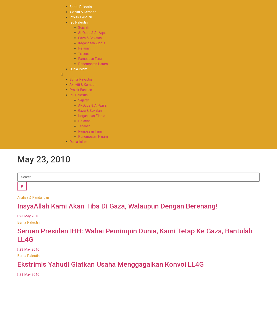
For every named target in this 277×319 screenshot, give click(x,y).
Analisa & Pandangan (33, 198)
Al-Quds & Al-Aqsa (92, 33)
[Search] (22, 186)
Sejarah (83, 28)
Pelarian (84, 48)
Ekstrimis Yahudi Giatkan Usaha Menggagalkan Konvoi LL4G (110, 264)
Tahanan (84, 53)
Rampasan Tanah (90, 59)
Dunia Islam (78, 69)
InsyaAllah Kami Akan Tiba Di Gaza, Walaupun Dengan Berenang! (117, 206)
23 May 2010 (28, 216)
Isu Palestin (78, 22)
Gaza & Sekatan (90, 38)
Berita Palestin (80, 7)
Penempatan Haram (93, 64)
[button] (135, 74)
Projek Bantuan (80, 17)
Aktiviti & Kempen (82, 12)
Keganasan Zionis (91, 43)
